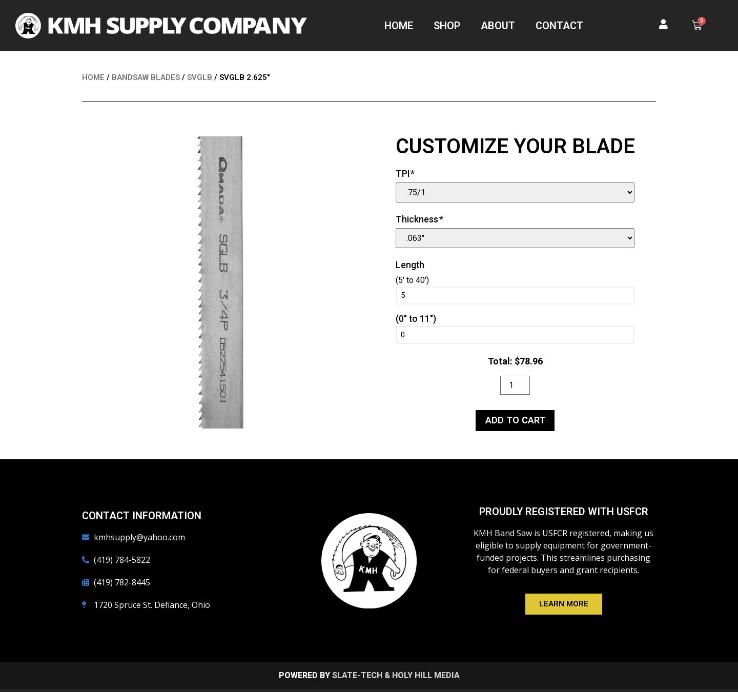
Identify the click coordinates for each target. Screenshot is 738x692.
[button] (563, 607)
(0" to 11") (416, 319)
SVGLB (199, 77)
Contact (559, 25)
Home (398, 25)
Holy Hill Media (426, 678)
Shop (447, 25)
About (498, 25)
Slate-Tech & (361, 678)
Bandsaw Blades (146, 77)
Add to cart (515, 423)
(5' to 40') (412, 280)
